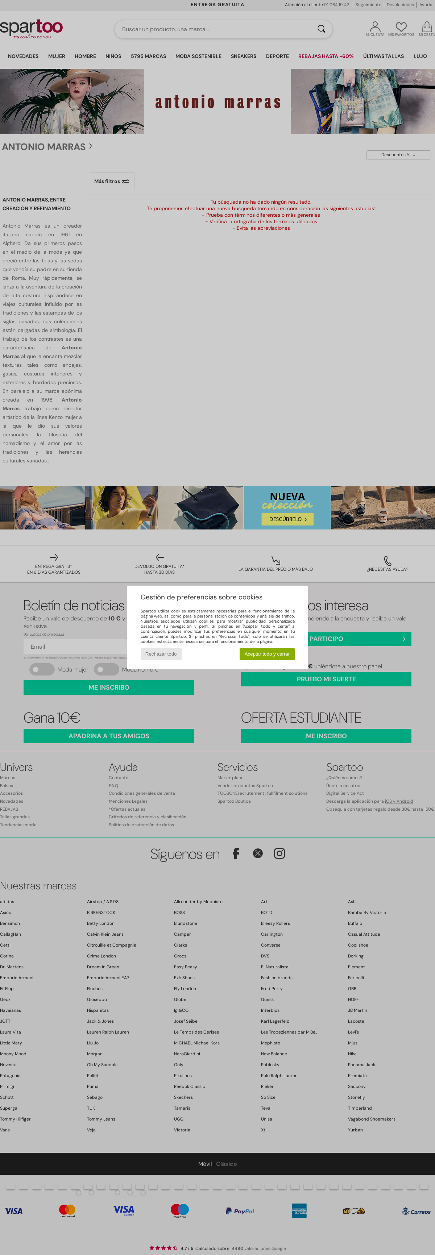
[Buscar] (321, 29)
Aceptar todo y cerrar (267, 654)
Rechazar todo (161, 654)
